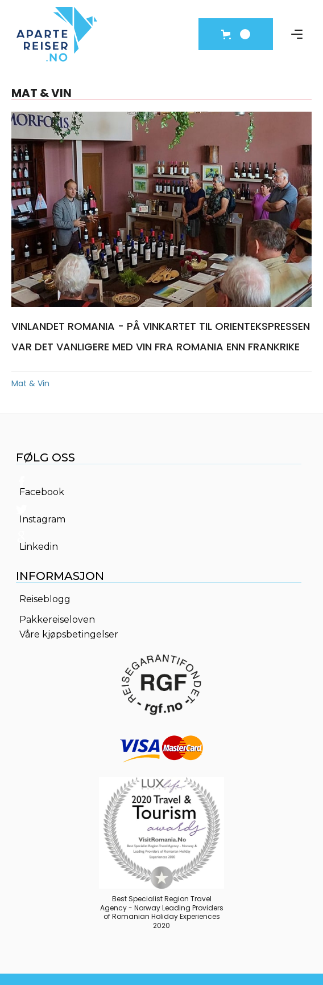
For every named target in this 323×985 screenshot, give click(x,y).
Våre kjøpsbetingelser (68, 634)
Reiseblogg (45, 599)
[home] (56, 34)
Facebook (41, 492)
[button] (235, 34)
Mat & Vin (30, 383)
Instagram (42, 519)
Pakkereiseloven (57, 619)
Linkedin (38, 546)
